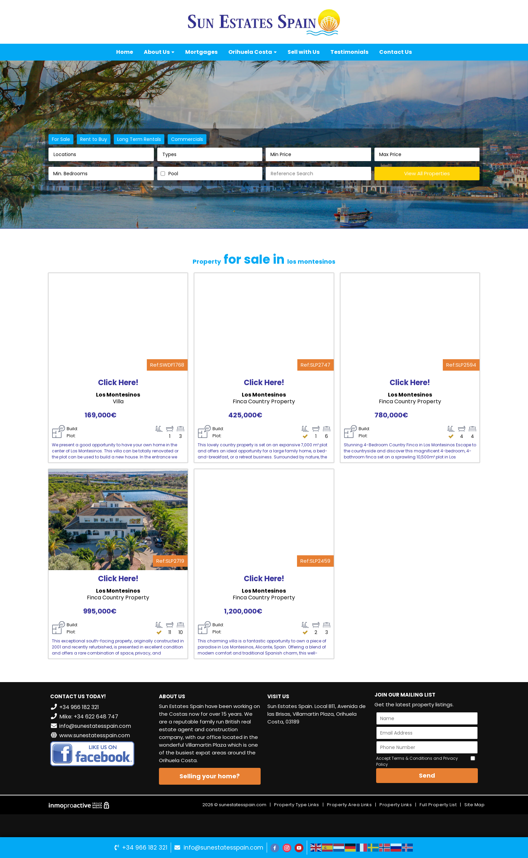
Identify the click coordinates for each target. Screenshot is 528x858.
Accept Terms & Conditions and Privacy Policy (417, 761)
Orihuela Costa (252, 52)
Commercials (187, 139)
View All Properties (427, 173)
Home (124, 52)
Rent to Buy (93, 139)
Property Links (396, 804)
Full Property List (438, 804)
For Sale (61, 139)
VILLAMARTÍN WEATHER (318, 756)
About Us (159, 52)
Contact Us (395, 52)
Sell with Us (304, 52)
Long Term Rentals (139, 139)
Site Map (474, 804)
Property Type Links (296, 804)
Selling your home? (209, 776)
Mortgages (201, 52)
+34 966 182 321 (144, 848)
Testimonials (349, 52)
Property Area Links (349, 804)
